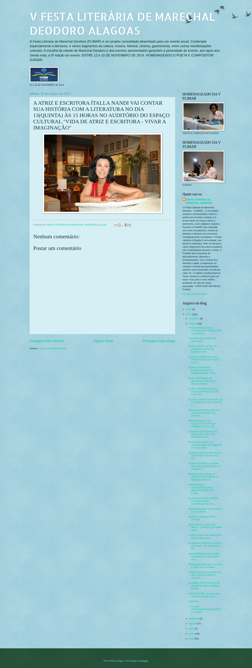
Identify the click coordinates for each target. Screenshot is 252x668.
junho (192, 633)
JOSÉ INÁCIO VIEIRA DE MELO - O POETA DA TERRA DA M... (205, 527)
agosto (193, 623)
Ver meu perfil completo (195, 294)
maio (192, 638)
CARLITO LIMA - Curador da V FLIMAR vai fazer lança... (204, 595)
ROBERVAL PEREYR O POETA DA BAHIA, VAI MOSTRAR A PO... (205, 546)
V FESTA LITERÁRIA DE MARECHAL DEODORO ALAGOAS (122, 23)
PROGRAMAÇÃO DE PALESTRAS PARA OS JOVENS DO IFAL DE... (202, 423)
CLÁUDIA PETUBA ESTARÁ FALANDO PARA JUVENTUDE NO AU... (203, 501)
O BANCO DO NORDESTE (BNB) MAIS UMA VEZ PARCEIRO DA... (202, 434)
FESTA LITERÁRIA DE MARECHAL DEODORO (199, 201)
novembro (194, 318)
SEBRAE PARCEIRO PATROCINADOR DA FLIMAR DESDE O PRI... (203, 370)
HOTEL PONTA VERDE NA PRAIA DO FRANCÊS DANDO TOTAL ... (202, 349)
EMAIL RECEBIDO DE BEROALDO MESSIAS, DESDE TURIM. (202, 381)
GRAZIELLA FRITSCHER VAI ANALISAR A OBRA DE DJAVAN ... (204, 413)
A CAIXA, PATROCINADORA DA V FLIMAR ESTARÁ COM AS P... (205, 402)
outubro (193, 323)
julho (192, 628)
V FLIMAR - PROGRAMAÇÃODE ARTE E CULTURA (205, 609)
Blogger (144, 660)
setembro (194, 618)
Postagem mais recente (47, 341)
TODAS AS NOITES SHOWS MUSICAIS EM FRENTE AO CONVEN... (204, 466)
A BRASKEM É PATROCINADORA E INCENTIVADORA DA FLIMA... (201, 488)
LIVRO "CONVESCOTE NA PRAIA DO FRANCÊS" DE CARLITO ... (203, 391)
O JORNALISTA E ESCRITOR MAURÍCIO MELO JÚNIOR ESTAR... (204, 586)
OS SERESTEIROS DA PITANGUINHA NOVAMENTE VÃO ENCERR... (205, 445)
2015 (189, 309)
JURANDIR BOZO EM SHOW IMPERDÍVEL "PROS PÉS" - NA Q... (204, 556)
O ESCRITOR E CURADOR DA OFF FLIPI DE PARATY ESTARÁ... (204, 575)
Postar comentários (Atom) (53, 348)
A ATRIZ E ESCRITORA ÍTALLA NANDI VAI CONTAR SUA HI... (205, 456)
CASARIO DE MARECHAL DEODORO (202, 339)
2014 (189, 314)
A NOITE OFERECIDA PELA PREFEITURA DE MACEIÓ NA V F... (204, 360)
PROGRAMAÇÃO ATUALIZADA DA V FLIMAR (205, 510)
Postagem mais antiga (159, 341)
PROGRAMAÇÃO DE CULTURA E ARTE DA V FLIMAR (205, 566)
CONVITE (193, 601)
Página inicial (103, 341)
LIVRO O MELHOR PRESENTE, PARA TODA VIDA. (205, 536)
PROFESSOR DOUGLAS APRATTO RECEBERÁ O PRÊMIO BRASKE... (203, 477)
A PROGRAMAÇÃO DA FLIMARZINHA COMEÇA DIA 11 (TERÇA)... (205, 330)
